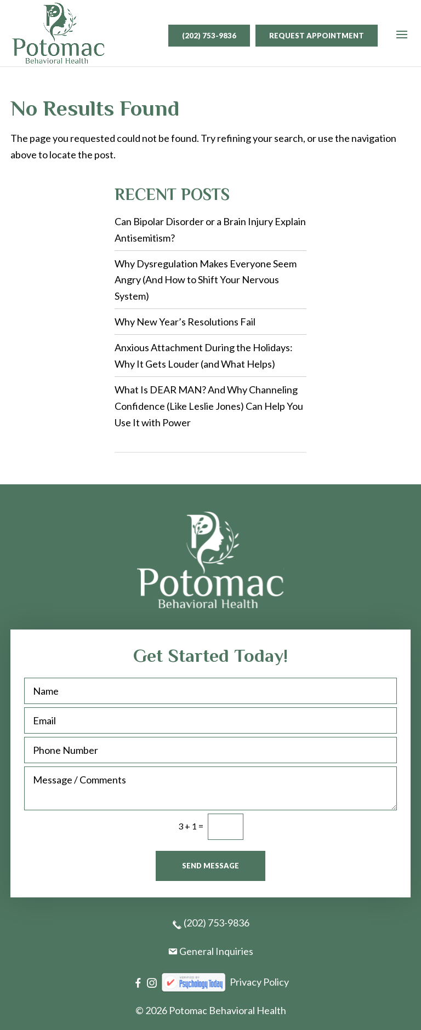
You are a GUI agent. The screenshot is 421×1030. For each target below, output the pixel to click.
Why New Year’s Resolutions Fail (185, 322)
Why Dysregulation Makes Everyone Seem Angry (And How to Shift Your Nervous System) (206, 280)
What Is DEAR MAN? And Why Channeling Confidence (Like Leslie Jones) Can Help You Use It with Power (209, 406)
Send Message (210, 865)
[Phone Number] (210, 750)
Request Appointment (316, 35)
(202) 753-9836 (209, 35)
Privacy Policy (259, 982)
